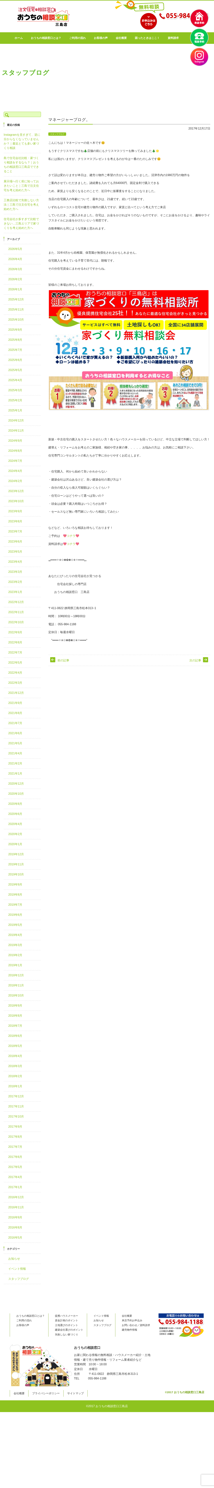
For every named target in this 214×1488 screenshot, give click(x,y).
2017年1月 (15, 1187)
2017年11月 (16, 1106)
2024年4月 (15, 470)
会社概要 (131, 37)
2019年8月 (15, 894)
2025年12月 (16, 299)
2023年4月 (15, 561)
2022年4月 (15, 672)
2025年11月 (16, 309)
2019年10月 (16, 874)
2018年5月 (15, 1045)
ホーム (29, 37)
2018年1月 (15, 1086)
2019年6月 (15, 914)
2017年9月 (15, 1126)
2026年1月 (15, 289)
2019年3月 (15, 945)
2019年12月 (16, 854)
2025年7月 (15, 349)
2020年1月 (15, 844)
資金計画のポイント (66, 1320)
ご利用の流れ (88, 37)
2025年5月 (15, 370)
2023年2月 (15, 581)
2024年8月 (15, 450)
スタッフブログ (66, 111)
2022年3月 (15, 682)
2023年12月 (16, 491)
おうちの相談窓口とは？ (56, 37)
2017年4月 (15, 1177)
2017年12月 (16, 1096)
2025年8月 (15, 339)
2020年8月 (15, 803)
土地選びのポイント (66, 1325)
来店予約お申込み (132, 1320)
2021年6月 (15, 733)
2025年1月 (15, 410)
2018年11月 (16, 985)
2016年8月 (15, 1227)
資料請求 (183, 37)
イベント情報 (17, 1268)
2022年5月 (15, 662)
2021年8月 (15, 713)
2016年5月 (15, 1237)
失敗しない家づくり (66, 1334)
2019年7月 (15, 904)
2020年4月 (15, 824)
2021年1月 (15, 773)
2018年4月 (15, 1056)
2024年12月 (16, 420)
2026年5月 (15, 249)
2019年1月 (15, 965)
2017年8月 (15, 1136)
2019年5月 (15, 924)
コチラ (71, 535)
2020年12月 (16, 783)
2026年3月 (15, 269)
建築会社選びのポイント (69, 1329)
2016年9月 (15, 1217)
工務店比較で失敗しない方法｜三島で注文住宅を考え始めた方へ (21, 205)
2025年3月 (15, 390)
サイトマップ (75, 1393)
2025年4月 (15, 380)
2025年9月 (15, 329)
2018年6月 (15, 1035)
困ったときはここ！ (157, 37)
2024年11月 (16, 430)
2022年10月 (16, 622)
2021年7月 (15, 723)
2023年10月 (16, 501)
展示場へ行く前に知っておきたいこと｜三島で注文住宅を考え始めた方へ (21, 186)
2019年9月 (15, 884)
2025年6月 (15, 359)
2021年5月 (15, 743)
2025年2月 (15, 400)
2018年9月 (15, 1005)
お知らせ (14, 1258)
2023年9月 (15, 511)
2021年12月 (16, 692)
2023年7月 (15, 531)
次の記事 (195, 660)
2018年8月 (15, 1015)
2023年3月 (15, 571)
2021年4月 (15, 753)
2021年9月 (15, 702)
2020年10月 (16, 793)
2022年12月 (16, 602)
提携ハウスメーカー (66, 1315)
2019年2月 (15, 955)
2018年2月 (15, 1076)
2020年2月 (15, 834)
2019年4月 (15, 934)
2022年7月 (15, 652)
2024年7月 (15, 460)
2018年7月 (15, 1025)
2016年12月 (16, 1197)
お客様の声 (111, 37)
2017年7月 (15, 1146)
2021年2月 (15, 763)
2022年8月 (15, 642)
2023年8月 (15, 521)
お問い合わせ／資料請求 (136, 1325)
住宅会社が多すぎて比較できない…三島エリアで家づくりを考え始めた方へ (21, 223)
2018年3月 (15, 1066)
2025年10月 (16, 319)
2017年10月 (16, 1116)
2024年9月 (15, 440)
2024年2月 (15, 481)
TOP (51, 111)
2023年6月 (15, 541)
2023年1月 (15, 592)
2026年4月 (15, 259)
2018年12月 (16, 975)
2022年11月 (16, 612)
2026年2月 (15, 279)
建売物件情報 (129, 1329)
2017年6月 (15, 1156)
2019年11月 (16, 864)
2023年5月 (15, 551)
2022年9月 (15, 632)
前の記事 (63, 660)
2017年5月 (15, 1167)
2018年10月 (16, 995)
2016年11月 (16, 1207)
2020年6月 (15, 813)
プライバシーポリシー (46, 1393)
